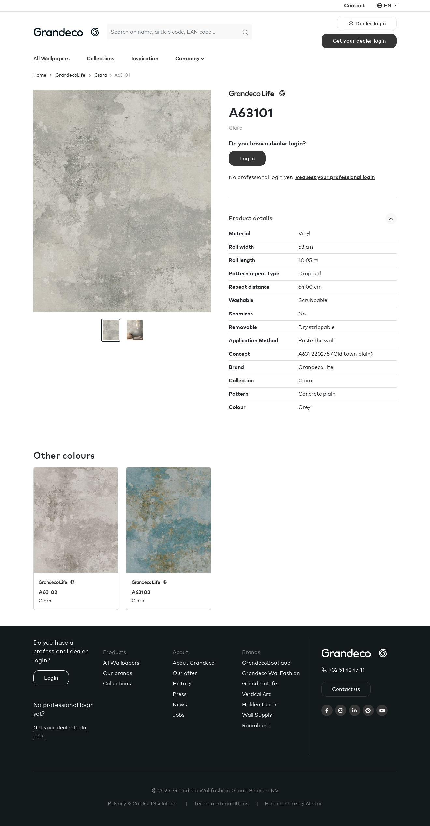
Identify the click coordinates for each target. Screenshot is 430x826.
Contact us (346, 689)
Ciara (100, 75)
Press (180, 694)
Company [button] (188, 58)
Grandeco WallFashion (271, 673)
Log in (247, 158)
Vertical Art (256, 694)
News (180, 704)
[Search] (172, 31)
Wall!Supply (257, 715)
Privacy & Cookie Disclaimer (143, 803)
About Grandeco (194, 662)
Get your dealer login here (59, 731)
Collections (100, 58)
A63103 (141, 592)
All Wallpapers (51, 58)
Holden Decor (259, 704)
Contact (354, 5)
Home (39, 75)
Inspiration (144, 58)
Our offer (185, 673)
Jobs (179, 715)
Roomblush (256, 725)
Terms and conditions (221, 803)
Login (51, 678)
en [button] (388, 5)
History (182, 683)
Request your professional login (335, 177)
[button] (313, 218)
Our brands (117, 673)
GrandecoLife (70, 75)
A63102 (48, 592)
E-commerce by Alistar (293, 803)
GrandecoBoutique (266, 662)
